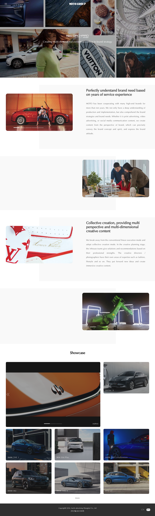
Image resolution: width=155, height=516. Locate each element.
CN (142, 510)
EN (148, 510)
